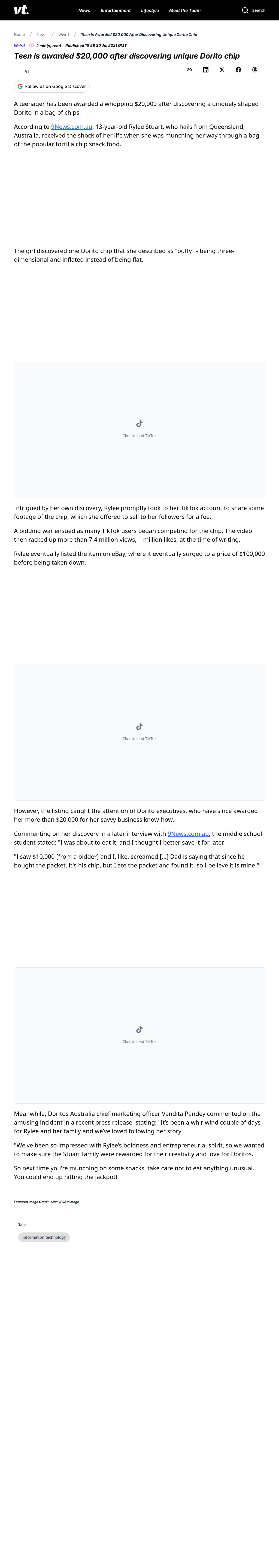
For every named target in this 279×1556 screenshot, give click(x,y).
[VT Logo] (21, 10)
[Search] (253, 10)
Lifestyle (150, 10)
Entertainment (116, 10)
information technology (44, 1237)
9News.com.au (71, 126)
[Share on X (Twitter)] (222, 70)
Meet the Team (185, 10)
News (84, 10)
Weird (64, 34)
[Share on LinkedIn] (206, 70)
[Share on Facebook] (238, 70)
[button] (139, 430)
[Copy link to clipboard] (189, 70)
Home (19, 34)
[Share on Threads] (255, 70)
